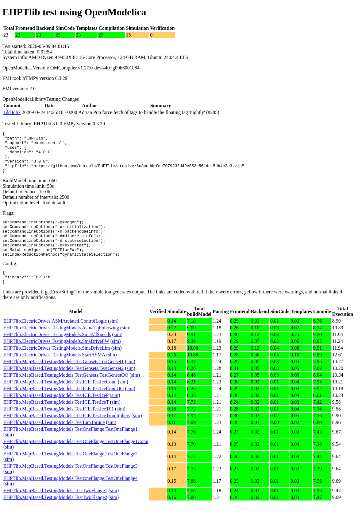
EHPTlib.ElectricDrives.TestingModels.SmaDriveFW (56, 359)
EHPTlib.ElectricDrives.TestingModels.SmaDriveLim (56, 366)
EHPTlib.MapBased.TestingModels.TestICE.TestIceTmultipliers (66, 434)
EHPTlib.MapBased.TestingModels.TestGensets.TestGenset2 (63, 386)
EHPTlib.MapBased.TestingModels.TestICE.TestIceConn (60, 400)
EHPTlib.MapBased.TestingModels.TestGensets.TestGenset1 (63, 380)
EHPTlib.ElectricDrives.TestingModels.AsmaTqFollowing (61, 346)
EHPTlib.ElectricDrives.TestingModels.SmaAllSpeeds (57, 352)
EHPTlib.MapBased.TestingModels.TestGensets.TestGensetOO (65, 393)
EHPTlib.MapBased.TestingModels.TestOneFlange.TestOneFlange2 (70, 472)
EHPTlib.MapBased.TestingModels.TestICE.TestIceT (56, 420)
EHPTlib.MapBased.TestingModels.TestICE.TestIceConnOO (63, 407)
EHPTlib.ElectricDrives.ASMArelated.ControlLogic (55, 339)
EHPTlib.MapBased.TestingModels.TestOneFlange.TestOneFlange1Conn (75, 459)
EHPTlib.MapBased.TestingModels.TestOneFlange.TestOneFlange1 (70, 447)
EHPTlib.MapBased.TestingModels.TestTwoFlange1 (55, 509)
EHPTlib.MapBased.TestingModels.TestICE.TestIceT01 (58, 427)
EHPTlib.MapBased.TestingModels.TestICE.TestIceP (56, 413)
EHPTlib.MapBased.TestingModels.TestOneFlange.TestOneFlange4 (70, 496)
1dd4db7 (12, 112)
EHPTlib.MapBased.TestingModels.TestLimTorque (54, 440)
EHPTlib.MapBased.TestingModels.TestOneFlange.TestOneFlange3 (70, 484)
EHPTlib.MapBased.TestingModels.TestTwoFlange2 (55, 515)
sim (113, 339)
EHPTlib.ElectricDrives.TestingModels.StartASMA (54, 373)
